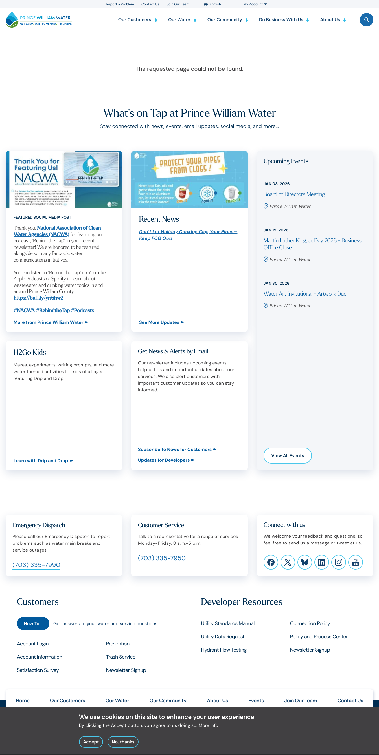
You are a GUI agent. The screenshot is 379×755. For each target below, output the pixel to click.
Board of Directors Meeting (294, 195)
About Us (217, 700)
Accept (91, 744)
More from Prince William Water (48, 322)
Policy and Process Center (319, 636)
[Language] (219, 4)
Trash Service (120, 657)
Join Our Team (178, 4)
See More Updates (159, 322)
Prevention (118, 643)
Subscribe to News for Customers (175, 449)
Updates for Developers (164, 460)
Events (256, 700)
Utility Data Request (223, 636)
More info (208, 728)
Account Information (39, 657)
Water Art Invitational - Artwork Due (305, 294)
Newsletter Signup (126, 670)
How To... (33, 623)
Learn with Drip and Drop (41, 460)
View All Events (287, 456)
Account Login (33, 643)
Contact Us (150, 4)
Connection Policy (310, 623)
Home (23, 700)
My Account (255, 4)
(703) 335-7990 (36, 565)
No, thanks (123, 744)
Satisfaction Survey (38, 670)
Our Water (117, 700)
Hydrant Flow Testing (224, 649)
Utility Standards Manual (228, 623)
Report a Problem (120, 4)
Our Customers (67, 700)
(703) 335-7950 (162, 558)
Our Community (167, 700)
